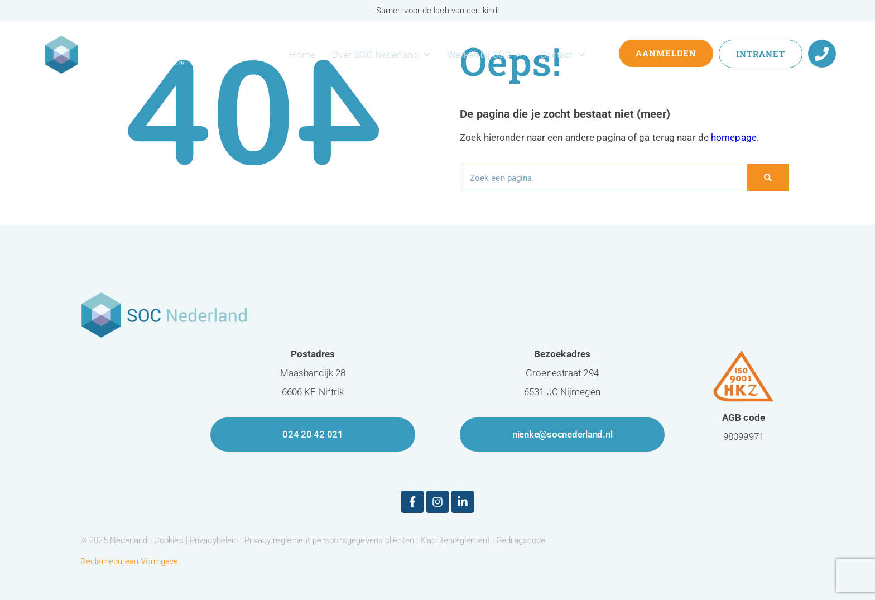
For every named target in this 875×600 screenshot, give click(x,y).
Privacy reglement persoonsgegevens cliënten (329, 540)
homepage (734, 137)
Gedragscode (520, 540)
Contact (562, 55)
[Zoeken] (768, 177)
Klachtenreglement (455, 540)
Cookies (169, 540)
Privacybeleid (214, 540)
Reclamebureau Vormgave (129, 561)
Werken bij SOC (485, 55)
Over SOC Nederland (381, 55)
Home (302, 54)
